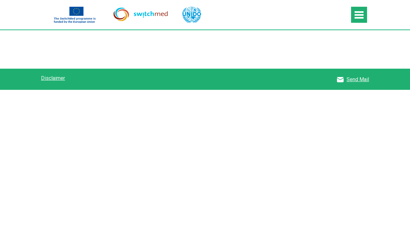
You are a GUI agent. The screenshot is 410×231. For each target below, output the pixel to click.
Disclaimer (53, 78)
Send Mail (358, 79)
